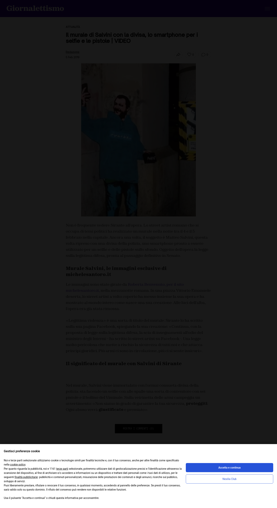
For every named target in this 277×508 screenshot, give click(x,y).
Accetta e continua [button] (229, 467)
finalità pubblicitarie (26, 477)
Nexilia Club (230, 478)
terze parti (62, 468)
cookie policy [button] (17, 464)
